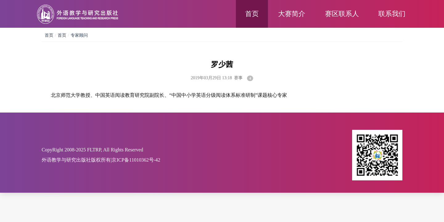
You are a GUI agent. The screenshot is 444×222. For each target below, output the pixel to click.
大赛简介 (291, 14)
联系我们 (391, 14)
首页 (252, 14)
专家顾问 (79, 35)
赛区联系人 (342, 14)
